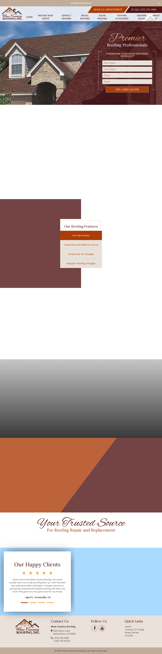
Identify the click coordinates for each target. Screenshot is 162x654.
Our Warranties (81, 235)
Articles (129, 635)
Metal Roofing (85, 17)
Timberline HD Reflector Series (81, 244)
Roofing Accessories (121, 17)
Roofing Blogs (141, 17)
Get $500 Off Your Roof (81, 3)
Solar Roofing (102, 17)
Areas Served (132, 632)
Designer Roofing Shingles (81, 263)
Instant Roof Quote (45, 17)
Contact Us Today (134, 629)
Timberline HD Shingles (81, 254)
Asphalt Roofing (66, 17)
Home (29, 17)
